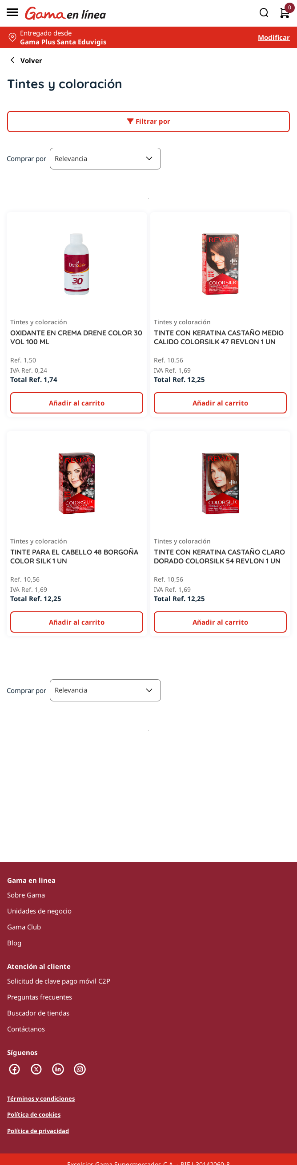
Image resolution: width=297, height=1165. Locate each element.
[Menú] (12, 13)
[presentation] (148, 582)
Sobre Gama (26, 894)
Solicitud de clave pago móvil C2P (58, 980)
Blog (14, 942)
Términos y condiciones (41, 1098)
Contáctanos (26, 1028)
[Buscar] (264, 13)
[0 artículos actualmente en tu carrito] (285, 13)
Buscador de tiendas (38, 1012)
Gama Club (24, 926)
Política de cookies (33, 1114)
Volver (24, 60)
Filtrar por (148, 121)
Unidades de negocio (39, 910)
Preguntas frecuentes (39, 996)
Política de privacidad (38, 1131)
